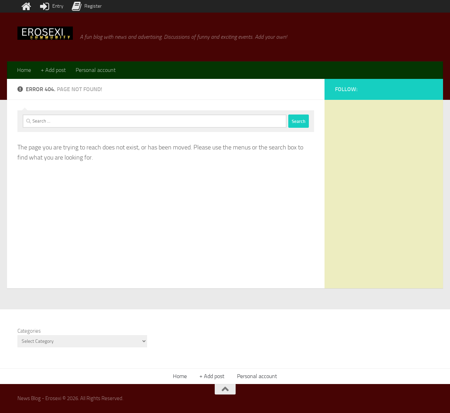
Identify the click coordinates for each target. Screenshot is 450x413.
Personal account (96, 70)
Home (24, 70)
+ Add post (53, 70)
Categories (29, 331)
